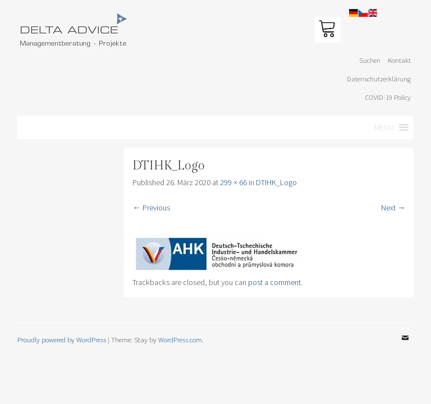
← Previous (150, 208)
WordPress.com (180, 339)
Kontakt (399, 60)
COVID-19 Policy (388, 97)
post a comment (274, 282)
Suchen (369, 60)
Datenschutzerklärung (379, 78)
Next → (393, 208)
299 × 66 (233, 182)
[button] (384, 127)
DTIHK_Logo (276, 182)
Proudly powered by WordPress (61, 339)
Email (405, 346)
